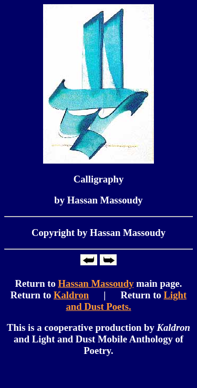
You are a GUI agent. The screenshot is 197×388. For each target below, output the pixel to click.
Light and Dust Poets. (126, 300)
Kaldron (71, 294)
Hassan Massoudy (96, 283)
